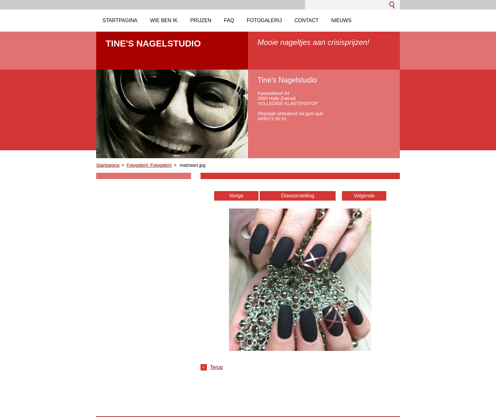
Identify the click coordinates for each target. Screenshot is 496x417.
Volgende (364, 195)
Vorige (236, 195)
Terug (216, 367)
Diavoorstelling (297, 195)
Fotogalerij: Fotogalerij (149, 165)
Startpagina (108, 165)
